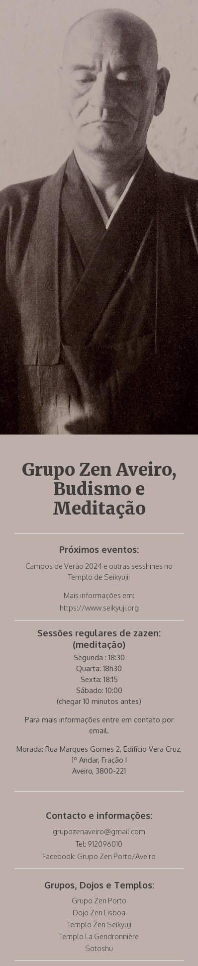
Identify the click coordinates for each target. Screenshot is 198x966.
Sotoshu (99, 948)
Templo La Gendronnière (99, 936)
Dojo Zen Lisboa (99, 912)
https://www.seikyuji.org (99, 607)
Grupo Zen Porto (99, 900)
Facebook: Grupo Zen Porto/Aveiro (99, 856)
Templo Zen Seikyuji (99, 924)
